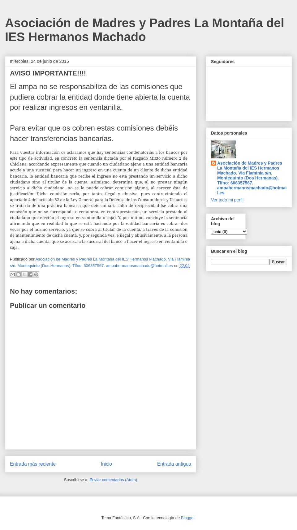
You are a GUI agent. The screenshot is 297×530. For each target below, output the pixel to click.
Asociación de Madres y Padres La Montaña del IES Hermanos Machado (144, 30)
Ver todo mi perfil (227, 199)
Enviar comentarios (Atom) (113, 479)
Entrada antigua (174, 464)
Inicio (106, 464)
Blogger (188, 517)
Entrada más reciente (33, 464)
